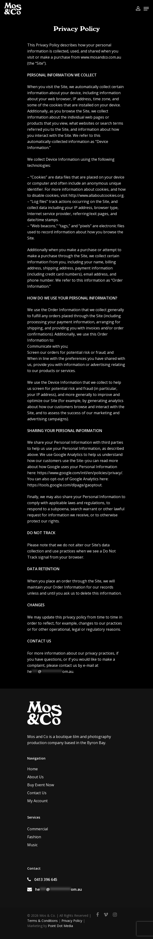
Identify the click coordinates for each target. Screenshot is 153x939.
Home (32, 768)
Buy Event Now (40, 784)
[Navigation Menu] (146, 8)
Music (32, 844)
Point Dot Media (60, 926)
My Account (37, 800)
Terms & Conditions (42, 920)
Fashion (34, 836)
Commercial (37, 828)
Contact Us (36, 792)
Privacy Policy (71, 920)
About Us (35, 776)
